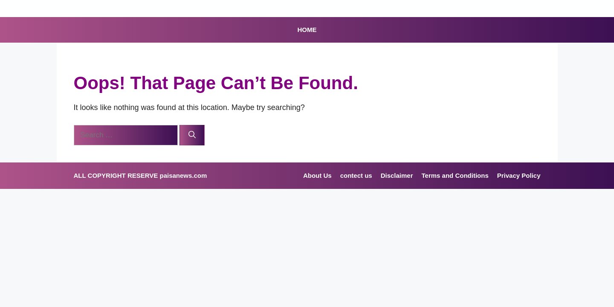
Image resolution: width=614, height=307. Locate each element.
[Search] (192, 135)
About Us (317, 175)
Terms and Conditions (455, 175)
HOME (307, 29)
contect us (356, 175)
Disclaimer (397, 175)
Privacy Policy (519, 175)
